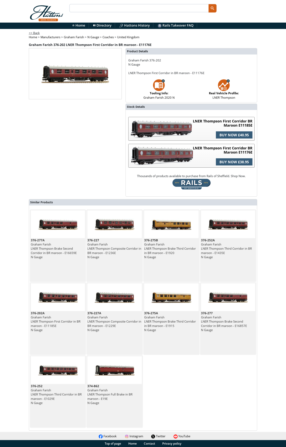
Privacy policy (171, 443)
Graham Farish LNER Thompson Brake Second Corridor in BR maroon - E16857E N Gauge (224, 321)
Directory (102, 25)
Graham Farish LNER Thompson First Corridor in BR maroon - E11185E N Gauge (55, 321)
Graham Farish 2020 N (159, 91)
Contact (149, 443)
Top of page (113, 443)
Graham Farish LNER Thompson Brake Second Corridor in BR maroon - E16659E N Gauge (54, 248)
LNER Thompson (224, 91)
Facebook (108, 436)
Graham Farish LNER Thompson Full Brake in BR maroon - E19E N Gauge (109, 394)
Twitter (158, 436)
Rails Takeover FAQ (175, 25)
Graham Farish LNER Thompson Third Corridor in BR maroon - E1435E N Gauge (226, 248)
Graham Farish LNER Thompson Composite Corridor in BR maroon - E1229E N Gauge (114, 321)
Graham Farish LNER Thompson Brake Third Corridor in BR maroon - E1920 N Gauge (170, 248)
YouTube (182, 436)
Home (78, 25)
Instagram (134, 436)
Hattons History (134, 25)
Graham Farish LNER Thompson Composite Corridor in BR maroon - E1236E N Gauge (114, 248)
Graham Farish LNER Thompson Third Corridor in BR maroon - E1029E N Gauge (56, 394)
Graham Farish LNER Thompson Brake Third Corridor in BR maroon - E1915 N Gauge (170, 321)
